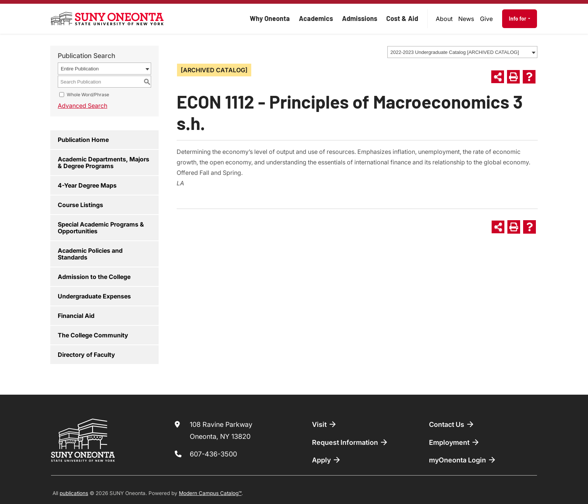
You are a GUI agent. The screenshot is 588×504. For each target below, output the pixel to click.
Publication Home (83, 139)
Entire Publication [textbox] (80, 69)
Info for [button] (518, 18)
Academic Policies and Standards (90, 254)
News (466, 18)
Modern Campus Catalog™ (210, 493)
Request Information (350, 442)
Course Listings (80, 205)
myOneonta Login (462, 459)
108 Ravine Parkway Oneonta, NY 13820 (221, 430)
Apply (326, 459)
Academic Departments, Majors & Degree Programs (103, 162)
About (444, 18)
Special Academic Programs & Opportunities (101, 228)
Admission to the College (94, 276)
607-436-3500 (213, 454)
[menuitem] (444, 18)
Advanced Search (82, 105)
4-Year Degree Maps (87, 185)
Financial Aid (76, 315)
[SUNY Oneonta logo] (107, 18)
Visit (324, 424)
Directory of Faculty (86, 354)
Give (486, 18)
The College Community (93, 335)
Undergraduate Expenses (94, 296)
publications (74, 493)
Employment (454, 442)
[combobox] (462, 52)
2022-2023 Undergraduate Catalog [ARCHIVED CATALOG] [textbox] (454, 52)
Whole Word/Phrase (88, 94)
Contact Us (452, 424)
